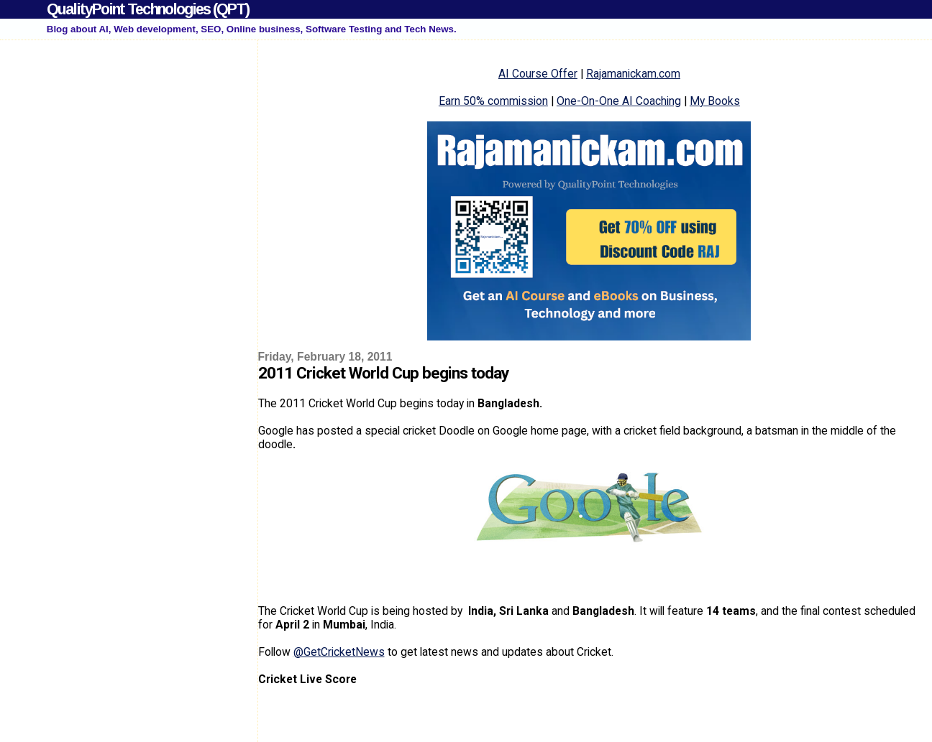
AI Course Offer (537, 73)
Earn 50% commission (493, 101)
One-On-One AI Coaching (619, 101)
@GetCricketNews (339, 652)
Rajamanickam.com (633, 73)
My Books (715, 101)
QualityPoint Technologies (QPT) (148, 9)
